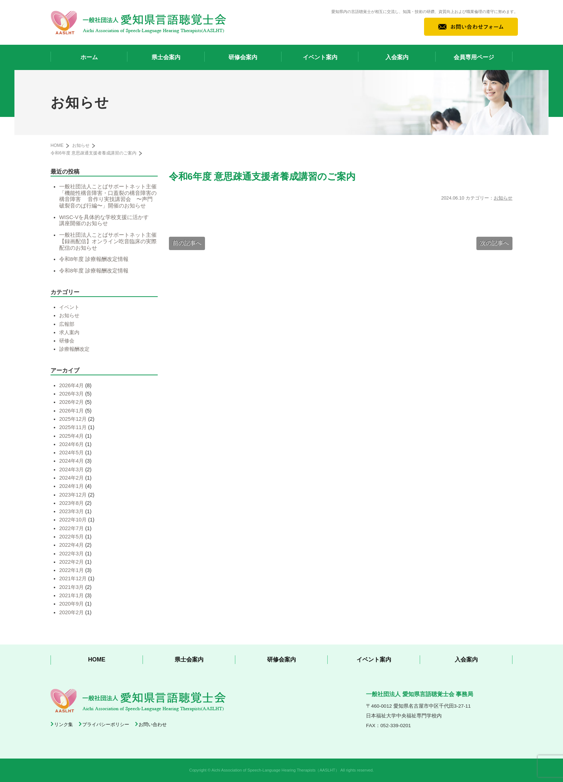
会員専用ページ (474, 57)
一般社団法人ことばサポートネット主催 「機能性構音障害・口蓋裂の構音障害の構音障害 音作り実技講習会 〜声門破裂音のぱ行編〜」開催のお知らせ (110, 196)
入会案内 (397, 57)
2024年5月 (71, 452)
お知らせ (503, 198)
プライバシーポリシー (105, 724)
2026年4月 (71, 385)
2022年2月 (71, 562)
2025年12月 (73, 419)
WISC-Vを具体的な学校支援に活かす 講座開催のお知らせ (106, 220)
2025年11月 (73, 427)
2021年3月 (71, 587)
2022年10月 (73, 520)
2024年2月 (71, 478)
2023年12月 (73, 495)
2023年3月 (71, 511)
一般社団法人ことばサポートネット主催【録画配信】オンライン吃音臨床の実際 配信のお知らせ (110, 241)
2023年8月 (71, 503)
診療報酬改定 (74, 349)
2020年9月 (71, 604)
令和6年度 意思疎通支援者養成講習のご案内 (93, 153)
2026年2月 (71, 402)
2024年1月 (71, 486)
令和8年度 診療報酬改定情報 (93, 259)
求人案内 (69, 332)
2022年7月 (71, 528)
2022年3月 (71, 553)
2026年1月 (71, 411)
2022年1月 (71, 570)
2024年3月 (71, 469)
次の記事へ (494, 243)
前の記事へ (187, 243)
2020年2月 (71, 612)
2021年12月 (73, 578)
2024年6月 (71, 444)
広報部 (66, 324)
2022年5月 (71, 536)
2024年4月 (71, 461)
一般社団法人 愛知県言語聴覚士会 (138, 22)
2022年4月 (71, 545)
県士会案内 (166, 57)
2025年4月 (71, 436)
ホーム (89, 57)
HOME (57, 145)
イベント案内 (320, 57)
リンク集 (63, 724)
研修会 (66, 341)
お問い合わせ (153, 724)
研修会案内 (242, 57)
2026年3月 (71, 394)
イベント (69, 307)
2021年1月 (71, 595)
